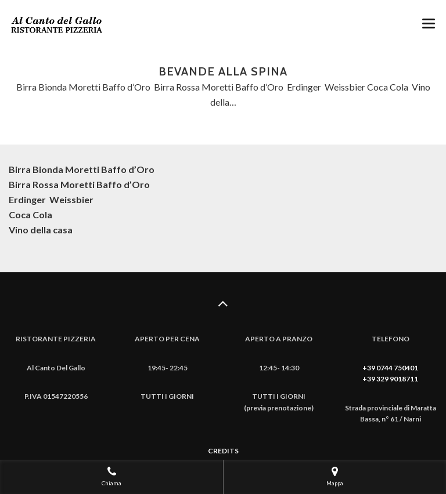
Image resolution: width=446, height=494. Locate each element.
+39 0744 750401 (390, 367)
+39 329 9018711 (390, 378)
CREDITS (223, 450)
